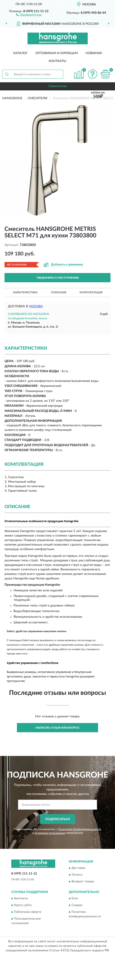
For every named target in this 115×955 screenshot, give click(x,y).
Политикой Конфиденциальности (79, 829)
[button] (28, 14)
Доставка (78, 868)
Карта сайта (23, 905)
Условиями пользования (49, 833)
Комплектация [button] (91, 292)
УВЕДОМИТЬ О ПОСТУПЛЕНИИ (58, 277)
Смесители (58, 86)
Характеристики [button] (25, 292)
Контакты (57, 61)
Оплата (76, 874)
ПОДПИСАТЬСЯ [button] (57, 819)
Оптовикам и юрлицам (56, 53)
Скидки (76, 905)
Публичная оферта (27, 912)
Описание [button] (59, 292)
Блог (74, 898)
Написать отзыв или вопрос (57, 727)
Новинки (93, 53)
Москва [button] (36, 306)
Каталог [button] (20, 53)
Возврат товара (82, 881)
